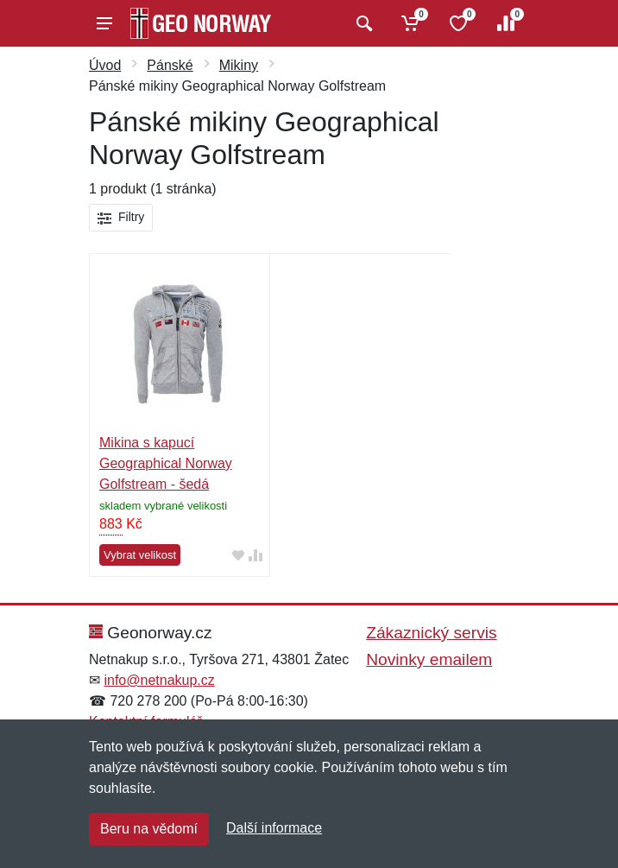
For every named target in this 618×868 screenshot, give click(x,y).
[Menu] (104, 23)
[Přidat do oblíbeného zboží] (238, 556)
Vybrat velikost (140, 554)
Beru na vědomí (149, 828)
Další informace (274, 827)
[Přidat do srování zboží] (255, 556)
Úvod (105, 65)
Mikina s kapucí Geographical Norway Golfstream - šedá (165, 463)
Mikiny (238, 65)
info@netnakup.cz (159, 680)
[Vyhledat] (362, 23)
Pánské (169, 65)
